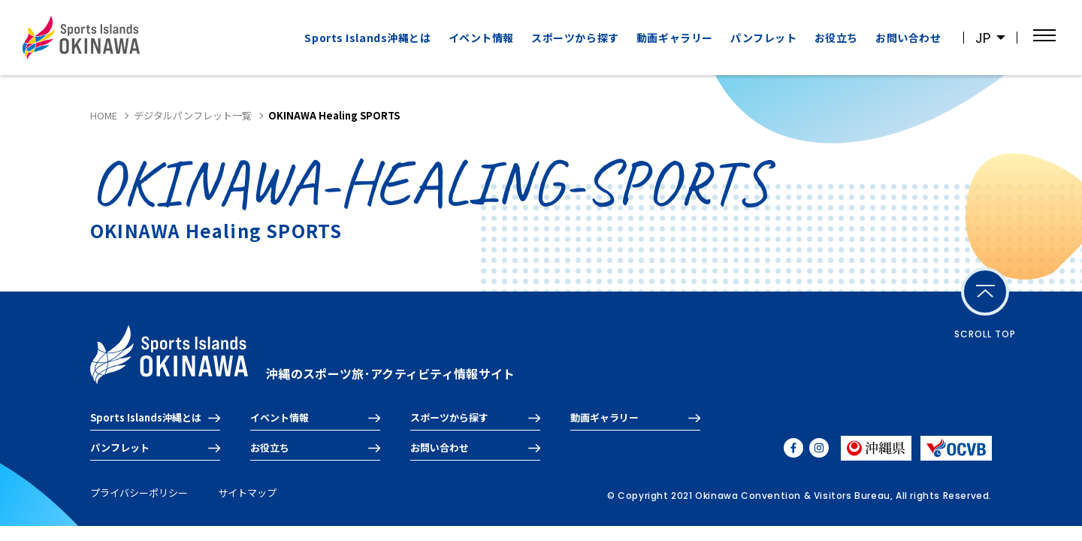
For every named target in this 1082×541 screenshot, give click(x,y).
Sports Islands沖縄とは (367, 37)
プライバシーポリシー (139, 492)
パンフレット (763, 37)
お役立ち (836, 37)
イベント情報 (481, 37)
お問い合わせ (908, 37)
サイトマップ (247, 492)
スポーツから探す (574, 37)
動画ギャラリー (674, 37)
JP (982, 38)
